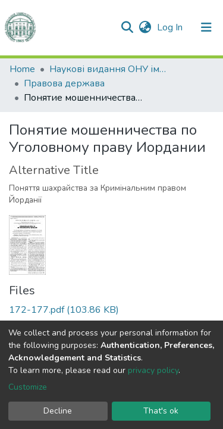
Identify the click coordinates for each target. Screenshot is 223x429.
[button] (145, 27)
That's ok (160, 410)
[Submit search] (127, 27)
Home (22, 69)
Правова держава (64, 83)
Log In (171, 27)
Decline (57, 410)
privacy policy (153, 370)
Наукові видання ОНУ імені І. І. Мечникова (108, 69)
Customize (27, 387)
